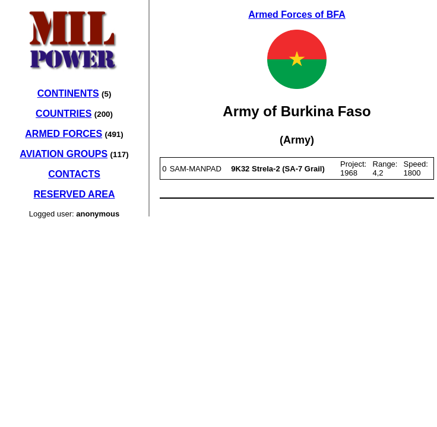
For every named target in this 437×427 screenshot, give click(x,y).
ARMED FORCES (63, 134)
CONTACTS (74, 174)
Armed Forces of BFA (297, 14)
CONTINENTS (68, 93)
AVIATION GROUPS (63, 154)
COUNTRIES (63, 114)
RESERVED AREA (74, 194)
